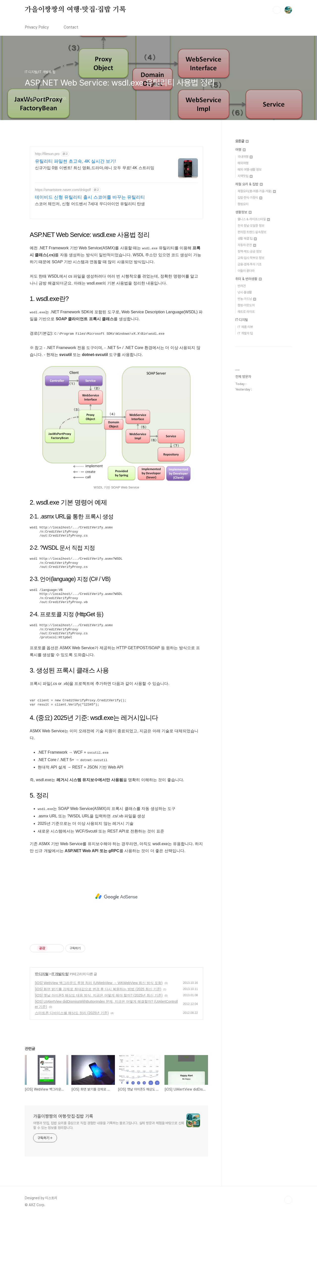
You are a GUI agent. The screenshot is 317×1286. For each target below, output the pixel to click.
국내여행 (245, 157)
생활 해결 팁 (247, 238)
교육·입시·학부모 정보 (251, 258)
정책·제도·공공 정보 (250, 251)
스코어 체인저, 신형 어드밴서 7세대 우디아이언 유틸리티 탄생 (90, 204)
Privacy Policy (37, 27)
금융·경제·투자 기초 (250, 264)
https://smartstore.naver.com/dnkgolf (63, 190)
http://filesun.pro (47, 154)
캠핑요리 (243, 204)
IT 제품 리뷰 (245, 327)
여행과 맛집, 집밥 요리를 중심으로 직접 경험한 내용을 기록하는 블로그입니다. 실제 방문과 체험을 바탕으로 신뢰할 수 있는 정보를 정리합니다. (108, 1194)
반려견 (242, 286)
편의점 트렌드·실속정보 (252, 232)
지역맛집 (245, 176)
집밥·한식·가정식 (250, 197)
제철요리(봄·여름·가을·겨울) (257, 191)
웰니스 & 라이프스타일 (254, 219)
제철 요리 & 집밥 (249, 184)
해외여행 (243, 163)
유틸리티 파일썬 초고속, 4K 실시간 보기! (75, 161)
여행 (240, 150)
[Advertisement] (116, 258)
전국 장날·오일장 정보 (251, 225)
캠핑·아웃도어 (246, 305)
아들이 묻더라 (246, 271)
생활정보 (243, 212)
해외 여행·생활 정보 (250, 169)
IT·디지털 (41, 1043)
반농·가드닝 (247, 299)
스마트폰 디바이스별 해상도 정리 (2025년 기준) (72, 1082)
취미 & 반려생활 (248, 279)
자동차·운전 (247, 245)
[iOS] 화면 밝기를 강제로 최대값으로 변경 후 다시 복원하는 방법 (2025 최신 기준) (98, 1059)
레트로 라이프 (246, 312)
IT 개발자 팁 (60, 1043)
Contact (71, 27)
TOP (288, 1269)
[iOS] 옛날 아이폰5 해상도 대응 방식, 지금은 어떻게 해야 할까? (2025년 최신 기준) (99, 1065)
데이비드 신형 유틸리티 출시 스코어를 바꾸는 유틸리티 (90, 197)
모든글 (242, 141)
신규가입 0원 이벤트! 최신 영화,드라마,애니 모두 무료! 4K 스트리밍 (94, 168)
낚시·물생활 (245, 292)
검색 (277, 10)
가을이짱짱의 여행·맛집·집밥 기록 (75, 9)
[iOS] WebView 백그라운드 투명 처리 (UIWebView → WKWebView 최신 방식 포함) (99, 1052)
